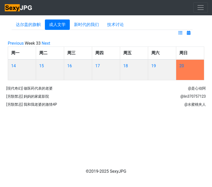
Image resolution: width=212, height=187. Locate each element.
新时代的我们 (86, 24)
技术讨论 (115, 24)
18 (125, 65)
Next (46, 43)
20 (181, 65)
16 (69, 65)
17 (97, 65)
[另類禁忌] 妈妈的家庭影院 (27, 96)
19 (153, 65)
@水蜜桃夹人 (195, 104)
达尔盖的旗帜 (28, 24)
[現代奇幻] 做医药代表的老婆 (29, 88)
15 (41, 65)
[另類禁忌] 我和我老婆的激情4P (31, 104)
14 (13, 65)
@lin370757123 (193, 96)
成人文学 (57, 24)
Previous (16, 43)
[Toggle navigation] (200, 7)
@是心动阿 (197, 88)
